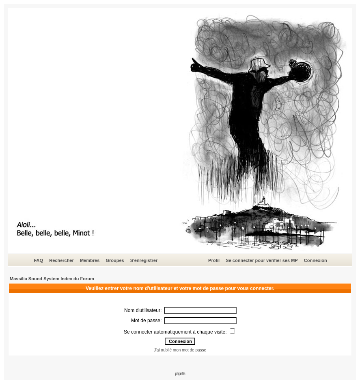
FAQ (38, 260)
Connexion (315, 260)
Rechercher (61, 260)
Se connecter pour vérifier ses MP (261, 260)
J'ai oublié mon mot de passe (180, 350)
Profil (214, 260)
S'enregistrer (143, 260)
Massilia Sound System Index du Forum (52, 278)
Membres (89, 260)
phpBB (180, 373)
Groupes (115, 260)
